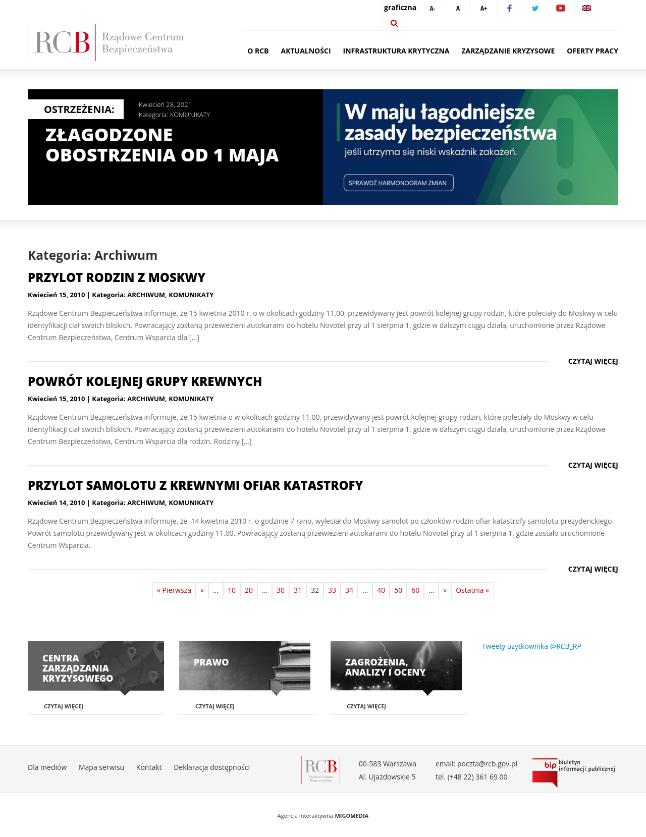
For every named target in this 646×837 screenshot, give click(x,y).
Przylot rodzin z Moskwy (116, 277)
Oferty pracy (592, 50)
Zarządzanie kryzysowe (508, 50)
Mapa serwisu (101, 767)
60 (415, 590)
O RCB (257, 50)
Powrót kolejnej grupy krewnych (145, 381)
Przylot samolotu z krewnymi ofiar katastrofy (195, 485)
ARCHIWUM (146, 294)
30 (281, 590)
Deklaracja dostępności (212, 767)
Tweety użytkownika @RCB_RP (531, 646)
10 (232, 590)
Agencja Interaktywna (305, 815)
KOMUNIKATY (190, 114)
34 (349, 590)
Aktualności (306, 50)
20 (249, 590)
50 (398, 590)
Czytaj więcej (593, 361)
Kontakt (149, 767)
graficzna (400, 7)
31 (298, 590)
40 (381, 590)
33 (332, 590)
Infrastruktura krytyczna (396, 50)
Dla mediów (47, 767)
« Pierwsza (174, 590)
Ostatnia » (472, 590)
